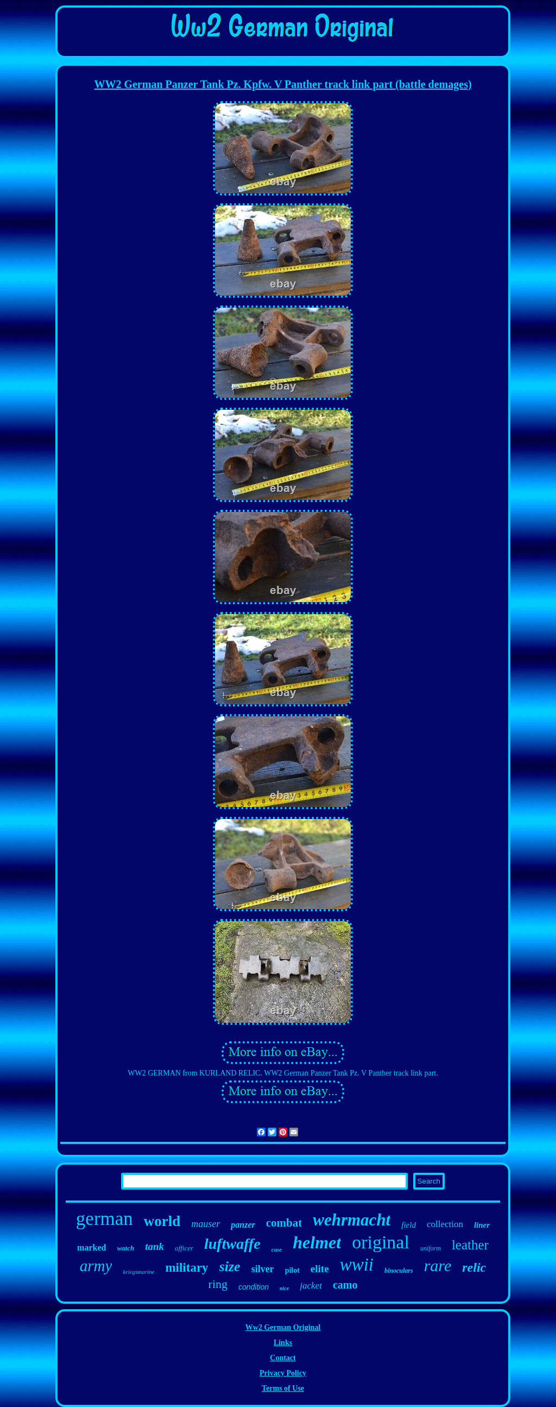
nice (284, 1288)
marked (91, 1247)
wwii (357, 1264)
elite (320, 1268)
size (230, 1266)
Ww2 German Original (282, 1327)
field (408, 1225)
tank (154, 1246)
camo (345, 1285)
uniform (430, 1248)
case (276, 1249)
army (96, 1265)
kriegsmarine (138, 1271)
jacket (311, 1285)
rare (438, 1265)
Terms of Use (283, 1388)
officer (184, 1248)
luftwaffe (232, 1243)
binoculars (398, 1270)
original (380, 1242)
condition (253, 1287)
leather (470, 1244)
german (104, 1218)
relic (474, 1267)
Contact (282, 1358)
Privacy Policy (283, 1373)
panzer (243, 1224)
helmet (317, 1242)
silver (262, 1269)
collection (445, 1224)
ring (218, 1284)
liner (482, 1225)
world (162, 1221)
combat (284, 1222)
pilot (292, 1270)
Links (283, 1343)
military (186, 1267)
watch (125, 1248)
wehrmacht (351, 1219)
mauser (205, 1223)
